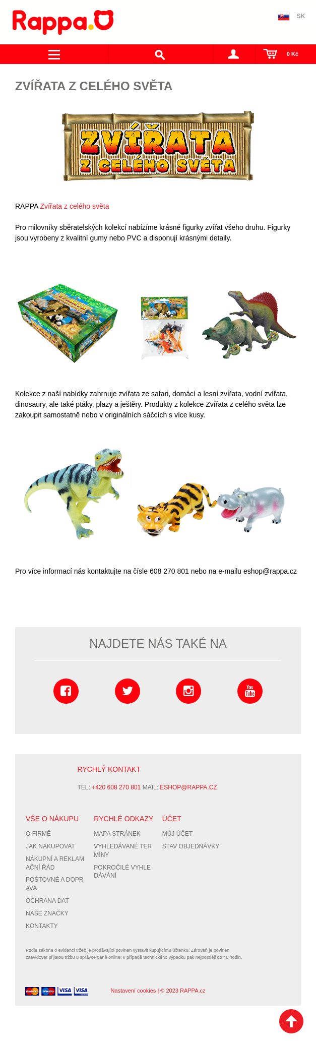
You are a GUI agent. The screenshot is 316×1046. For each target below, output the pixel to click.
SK (301, 16)
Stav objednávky (191, 846)
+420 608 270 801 (116, 787)
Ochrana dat (47, 900)
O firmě (38, 833)
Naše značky (47, 913)
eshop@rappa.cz (188, 787)
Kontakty (42, 926)
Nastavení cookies (133, 991)
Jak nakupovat (50, 846)
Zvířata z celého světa (74, 206)
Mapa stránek (117, 833)
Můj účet (177, 833)
